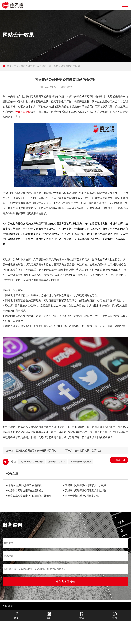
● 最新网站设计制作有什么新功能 (24, 485)
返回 (117, 460)
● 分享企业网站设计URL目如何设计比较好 (28, 495)
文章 (16, 66)
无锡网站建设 (23, 111)
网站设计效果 (28, 66)
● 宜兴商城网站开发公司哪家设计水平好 (84, 485)
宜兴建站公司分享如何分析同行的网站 (36, 450)
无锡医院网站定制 (56, 461)
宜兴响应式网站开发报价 (31, 461)
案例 (49, 614)
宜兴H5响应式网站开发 (80, 461)
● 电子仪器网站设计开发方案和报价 (25, 490)
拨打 (114, 614)
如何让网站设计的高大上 (88, 450)
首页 (9, 66)
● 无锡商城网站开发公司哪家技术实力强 (84, 490)
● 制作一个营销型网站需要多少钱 (81, 495)
